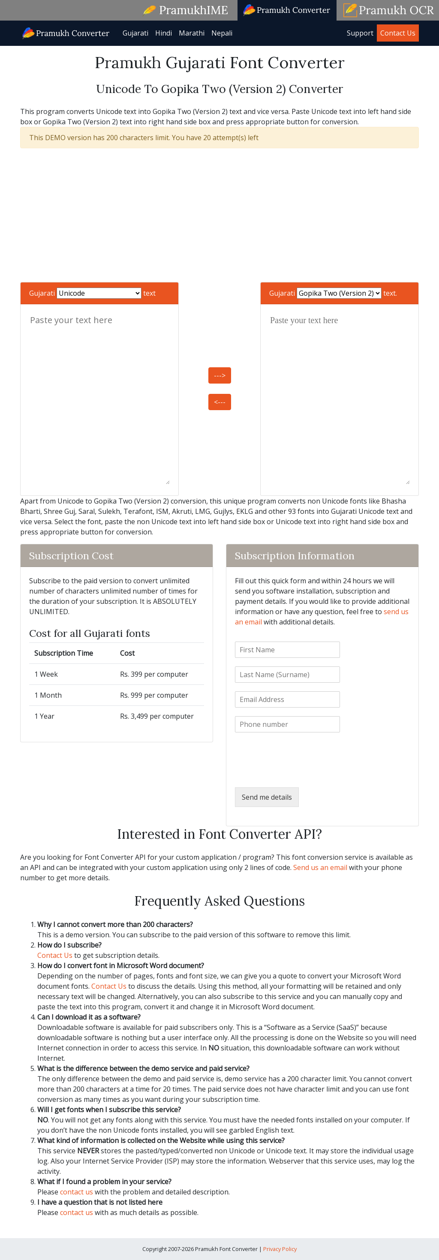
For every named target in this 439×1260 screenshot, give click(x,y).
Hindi (163, 33)
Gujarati (135, 33)
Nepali (221, 33)
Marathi (191, 33)
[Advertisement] (219, 215)
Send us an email (320, 867)
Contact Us (397, 33)
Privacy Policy (280, 1249)
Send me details (267, 797)
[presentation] (300, 773)
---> (220, 375)
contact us (76, 1192)
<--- (220, 402)
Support (360, 33)
